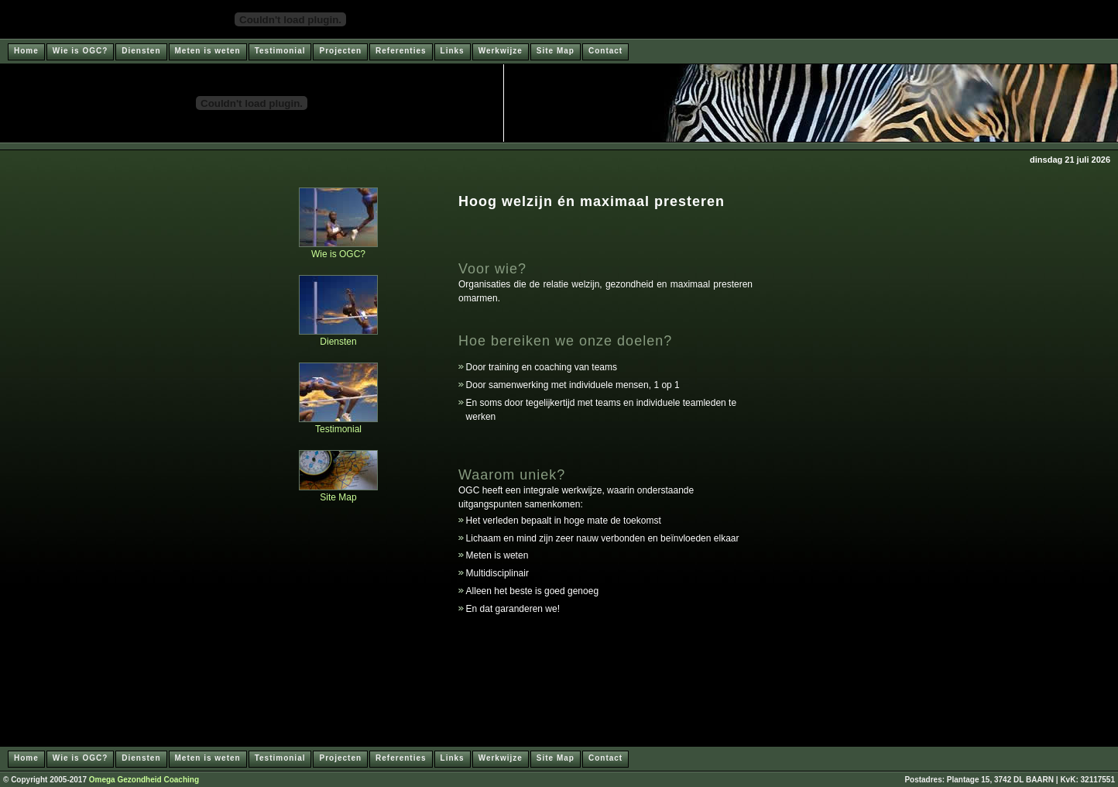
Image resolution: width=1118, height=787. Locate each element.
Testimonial (280, 50)
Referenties (401, 50)
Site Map (555, 50)
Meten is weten (208, 50)
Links (453, 50)
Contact (605, 50)
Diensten (141, 50)
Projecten (340, 50)
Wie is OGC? (80, 50)
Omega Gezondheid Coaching (144, 779)
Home (26, 50)
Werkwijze (500, 50)
